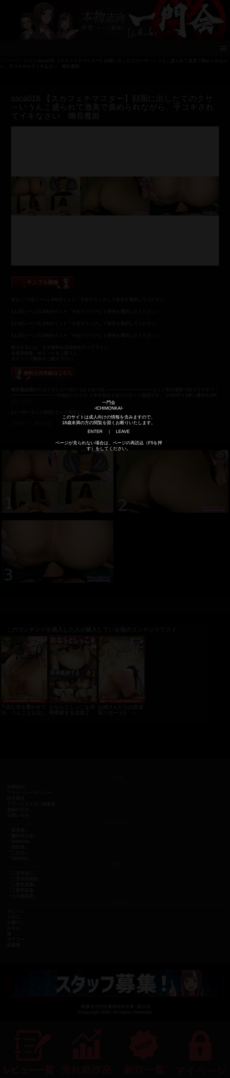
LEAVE (123, 431)
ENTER (95, 431)
